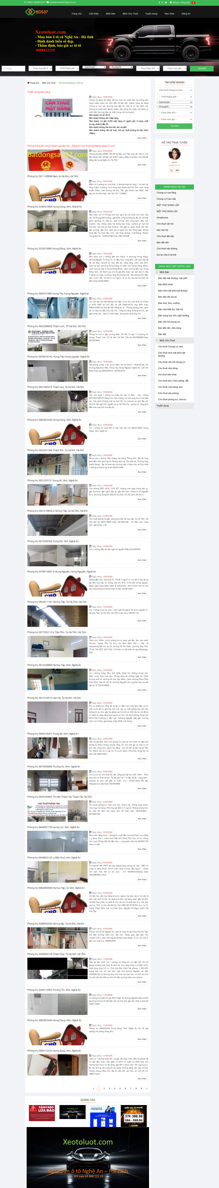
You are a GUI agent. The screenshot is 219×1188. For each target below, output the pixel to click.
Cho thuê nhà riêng (168, 368)
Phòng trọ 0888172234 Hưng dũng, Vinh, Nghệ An (54, 919)
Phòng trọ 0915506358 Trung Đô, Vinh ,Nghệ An (53, 477)
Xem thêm (142, 126)
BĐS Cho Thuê (130, 13)
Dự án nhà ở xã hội (166, 254)
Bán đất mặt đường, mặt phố (172, 278)
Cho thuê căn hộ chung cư (171, 362)
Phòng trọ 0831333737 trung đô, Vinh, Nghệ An (52, 422)
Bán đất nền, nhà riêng (169, 328)
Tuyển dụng (151, 13)
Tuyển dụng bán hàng (38, 92)
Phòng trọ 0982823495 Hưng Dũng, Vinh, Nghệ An (54, 368)
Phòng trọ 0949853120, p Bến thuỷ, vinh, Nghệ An (54, 751)
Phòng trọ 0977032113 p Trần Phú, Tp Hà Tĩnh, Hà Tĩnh (56, 558)
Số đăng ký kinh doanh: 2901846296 (42, 1163)
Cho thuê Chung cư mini (170, 346)
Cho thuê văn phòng (167, 248)
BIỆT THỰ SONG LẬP (168, 205)
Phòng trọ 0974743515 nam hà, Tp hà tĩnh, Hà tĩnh (54, 613)
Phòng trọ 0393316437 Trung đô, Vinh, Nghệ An (52, 642)
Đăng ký (176, 3)
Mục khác (169, 13)
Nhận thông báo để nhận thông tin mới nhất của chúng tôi (131, 1142)
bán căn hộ (162, 230)
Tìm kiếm (202, 68)
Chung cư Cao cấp (166, 199)
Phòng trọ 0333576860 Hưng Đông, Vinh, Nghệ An (54, 221)
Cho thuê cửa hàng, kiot (170, 387)
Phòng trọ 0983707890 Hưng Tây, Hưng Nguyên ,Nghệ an (58, 256)
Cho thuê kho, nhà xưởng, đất (173, 380)
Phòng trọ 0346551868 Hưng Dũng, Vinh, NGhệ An (54, 188)
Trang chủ (76, 13)
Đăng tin (186, 13)
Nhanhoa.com (161, 1132)
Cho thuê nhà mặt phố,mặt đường (171, 354)
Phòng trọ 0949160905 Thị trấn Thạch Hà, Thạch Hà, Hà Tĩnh (59, 697)
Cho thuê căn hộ (165, 223)
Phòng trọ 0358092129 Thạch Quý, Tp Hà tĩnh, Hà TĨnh (56, 835)
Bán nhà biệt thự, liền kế (170, 309)
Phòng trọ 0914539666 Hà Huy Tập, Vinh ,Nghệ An (54, 585)
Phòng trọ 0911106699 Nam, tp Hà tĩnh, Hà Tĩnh (52, 161)
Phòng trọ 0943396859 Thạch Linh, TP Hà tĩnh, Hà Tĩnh (56, 286)
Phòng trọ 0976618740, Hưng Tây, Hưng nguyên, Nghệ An (58, 313)
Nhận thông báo (131, 1157)
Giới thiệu (94, 13)
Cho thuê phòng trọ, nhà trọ (172, 399)
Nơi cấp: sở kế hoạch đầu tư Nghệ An (43, 1174)
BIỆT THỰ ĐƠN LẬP (167, 211)
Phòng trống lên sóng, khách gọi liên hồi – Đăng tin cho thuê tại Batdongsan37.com (71, 133)
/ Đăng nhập (185, 3)
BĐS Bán (110, 13)
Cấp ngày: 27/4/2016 (35, 1169)
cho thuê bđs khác (167, 374)
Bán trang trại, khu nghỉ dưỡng (173, 315)
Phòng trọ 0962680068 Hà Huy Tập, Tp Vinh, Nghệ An (55, 778)
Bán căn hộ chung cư (169, 321)
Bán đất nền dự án (167, 297)
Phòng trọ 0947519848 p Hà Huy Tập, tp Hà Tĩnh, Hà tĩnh (57, 449)
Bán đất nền (163, 242)
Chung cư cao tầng (166, 192)
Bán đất (162, 334)
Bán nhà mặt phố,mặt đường (172, 290)
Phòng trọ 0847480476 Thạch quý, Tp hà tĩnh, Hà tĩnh (55, 341)
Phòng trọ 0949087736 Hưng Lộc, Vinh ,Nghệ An (53, 724)
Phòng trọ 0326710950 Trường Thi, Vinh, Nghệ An (54, 865)
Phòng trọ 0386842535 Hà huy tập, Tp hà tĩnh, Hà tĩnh (55, 808)
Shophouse (162, 217)
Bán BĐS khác (165, 284)
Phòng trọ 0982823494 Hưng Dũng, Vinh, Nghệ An (54, 892)
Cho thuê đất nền (165, 236)
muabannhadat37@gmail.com (62, 2)
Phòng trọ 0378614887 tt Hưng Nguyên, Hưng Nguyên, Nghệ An (61, 504)
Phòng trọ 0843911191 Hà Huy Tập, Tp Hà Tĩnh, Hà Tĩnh (57, 531)
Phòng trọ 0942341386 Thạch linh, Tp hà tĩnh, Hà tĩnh (55, 395)
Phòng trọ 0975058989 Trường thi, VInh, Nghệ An (53, 670)
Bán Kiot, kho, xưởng (169, 303)
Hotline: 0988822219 (36, 2)
